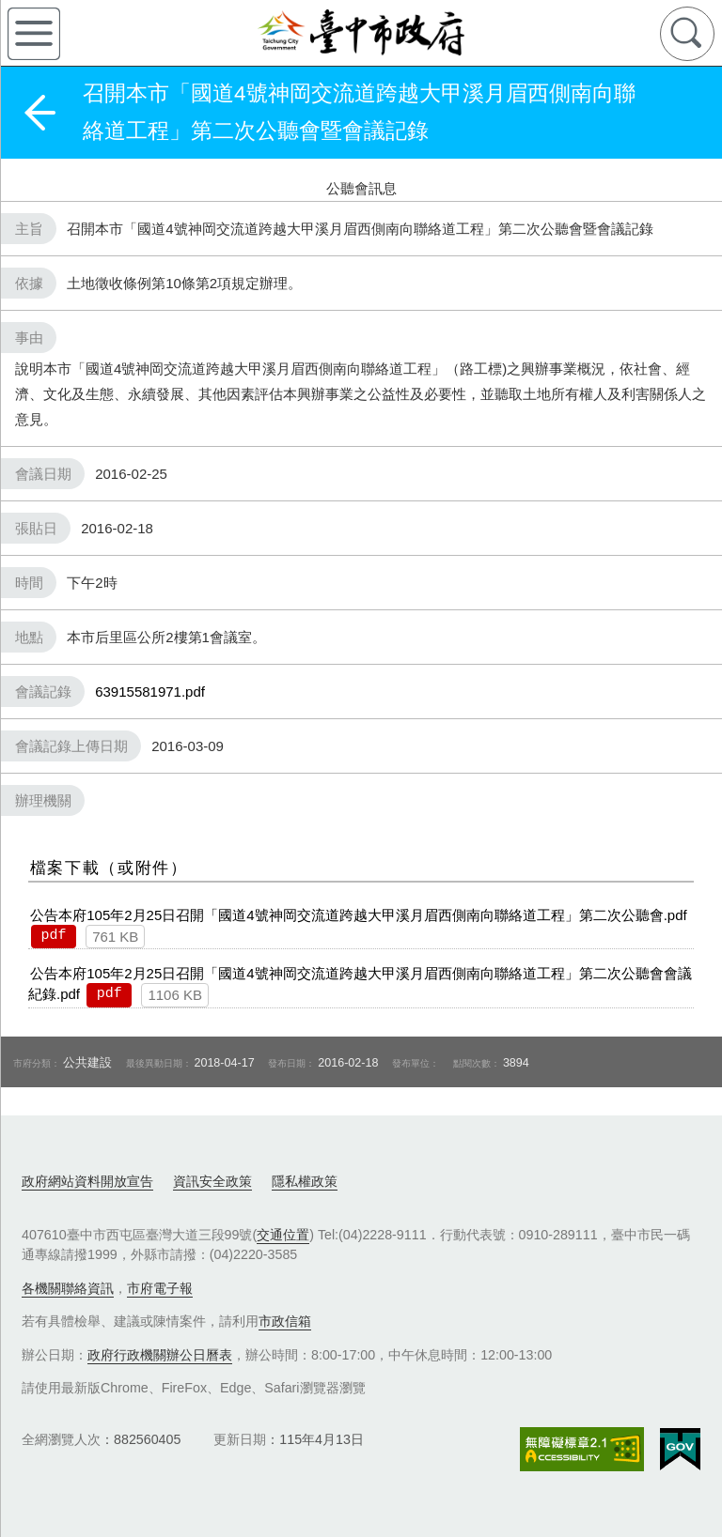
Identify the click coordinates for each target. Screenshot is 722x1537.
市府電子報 (160, 1288)
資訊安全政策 (212, 1181)
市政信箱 (285, 1321)
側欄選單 (34, 34)
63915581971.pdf (150, 691)
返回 (39, 113)
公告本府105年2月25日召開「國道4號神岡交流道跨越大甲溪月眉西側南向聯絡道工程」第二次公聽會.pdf (358, 915)
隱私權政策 (304, 1181)
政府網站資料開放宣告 (87, 1181)
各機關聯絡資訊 (68, 1288)
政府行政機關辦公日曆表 (159, 1354)
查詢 (687, 34)
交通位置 (283, 1234)
